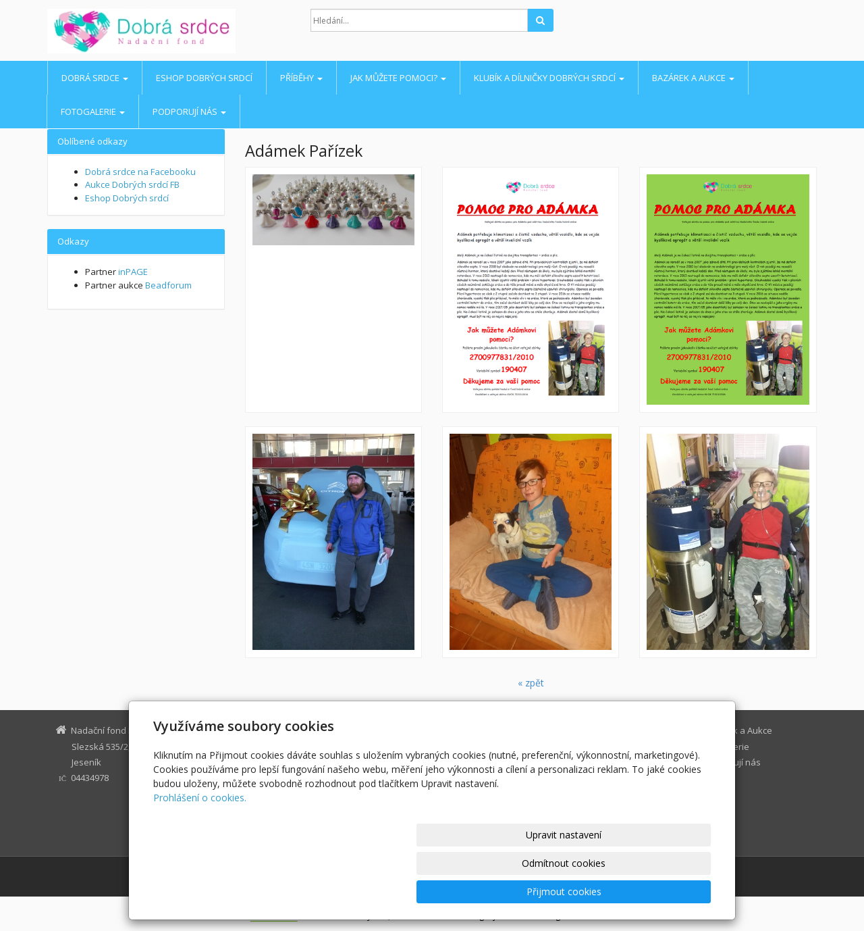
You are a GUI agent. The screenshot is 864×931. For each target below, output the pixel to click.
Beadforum (168, 285)
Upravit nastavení (438, 891)
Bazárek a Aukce (693, 78)
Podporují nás (189, 111)
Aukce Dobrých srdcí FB (132, 184)
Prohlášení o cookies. (199, 854)
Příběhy (301, 78)
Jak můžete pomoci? (398, 78)
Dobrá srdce (94, 78)
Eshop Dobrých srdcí (204, 78)
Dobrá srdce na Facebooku (140, 172)
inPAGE (133, 272)
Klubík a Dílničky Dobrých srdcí (549, 78)
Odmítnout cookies (549, 891)
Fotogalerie (93, 111)
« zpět (531, 682)
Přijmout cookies (659, 891)
